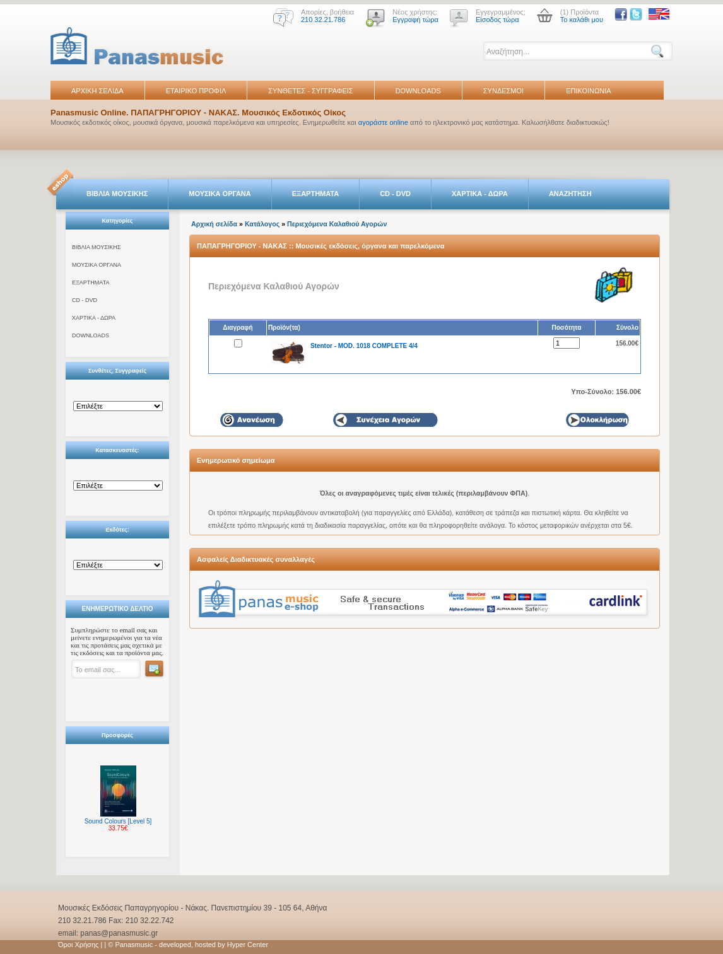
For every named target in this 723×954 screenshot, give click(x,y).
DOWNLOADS (418, 91)
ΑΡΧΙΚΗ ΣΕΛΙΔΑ (97, 91)
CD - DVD (395, 193)
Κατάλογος (262, 224)
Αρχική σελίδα (214, 224)
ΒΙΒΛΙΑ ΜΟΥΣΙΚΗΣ (117, 193)
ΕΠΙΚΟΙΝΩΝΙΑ (588, 91)
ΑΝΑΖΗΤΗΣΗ (570, 193)
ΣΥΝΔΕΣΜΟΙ (503, 91)
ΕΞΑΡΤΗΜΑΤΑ (315, 193)
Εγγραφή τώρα (415, 19)
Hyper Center (247, 944)
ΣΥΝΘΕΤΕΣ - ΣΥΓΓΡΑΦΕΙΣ (310, 91)
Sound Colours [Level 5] (118, 821)
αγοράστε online (383, 122)
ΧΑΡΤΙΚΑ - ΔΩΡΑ (480, 193)
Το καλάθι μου (581, 19)
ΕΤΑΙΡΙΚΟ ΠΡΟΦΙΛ (196, 91)
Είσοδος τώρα (497, 19)
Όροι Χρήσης (78, 944)
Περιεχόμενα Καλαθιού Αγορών (337, 224)
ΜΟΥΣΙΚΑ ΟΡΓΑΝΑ (220, 193)
